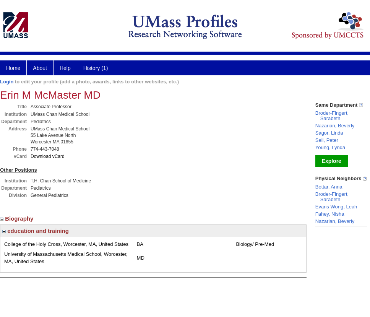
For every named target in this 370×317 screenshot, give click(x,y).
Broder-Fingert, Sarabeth (332, 115)
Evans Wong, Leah (336, 207)
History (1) (95, 68)
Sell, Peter (326, 140)
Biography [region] (17, 218)
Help (65, 68)
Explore (331, 161)
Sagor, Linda (329, 133)
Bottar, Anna (328, 187)
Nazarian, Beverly (335, 125)
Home (13, 68)
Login (6, 82)
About (40, 68)
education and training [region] (35, 231)
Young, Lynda (330, 147)
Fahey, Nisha (329, 214)
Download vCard (48, 156)
